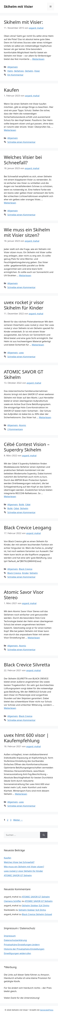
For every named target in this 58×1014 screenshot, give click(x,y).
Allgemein (12, 66)
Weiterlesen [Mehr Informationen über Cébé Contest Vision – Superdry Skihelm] (10, 496)
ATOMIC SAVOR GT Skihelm (23, 374)
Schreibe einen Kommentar (21, 142)
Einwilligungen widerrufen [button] (17, 953)
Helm (10, 70)
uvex (21, 352)
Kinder (25, 573)
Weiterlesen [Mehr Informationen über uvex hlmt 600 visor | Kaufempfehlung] (21, 793)
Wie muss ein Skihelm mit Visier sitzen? (27, 232)
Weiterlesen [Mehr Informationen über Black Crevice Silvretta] (10, 708)
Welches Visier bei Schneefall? (23, 160)
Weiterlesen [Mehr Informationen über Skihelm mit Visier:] (38, 59)
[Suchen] (43, 835)
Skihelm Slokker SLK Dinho (35, 905)
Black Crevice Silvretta (27, 665)
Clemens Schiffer (12, 901)
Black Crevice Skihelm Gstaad (37, 914)
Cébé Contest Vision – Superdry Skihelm (26, 447)
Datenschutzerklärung (15, 940)
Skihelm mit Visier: (23, 22)
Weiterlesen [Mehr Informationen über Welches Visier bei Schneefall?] (10, 202)
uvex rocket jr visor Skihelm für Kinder (24, 305)
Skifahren (19, 70)
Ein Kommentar (15, 74)
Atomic (22, 425)
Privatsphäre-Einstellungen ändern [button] (22, 944)
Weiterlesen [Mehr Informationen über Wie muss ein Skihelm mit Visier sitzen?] (25, 275)
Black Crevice (25, 568)
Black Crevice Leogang (27, 527)
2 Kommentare (15, 429)
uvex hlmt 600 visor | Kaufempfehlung (26, 738)
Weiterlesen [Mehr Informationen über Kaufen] (10, 130)
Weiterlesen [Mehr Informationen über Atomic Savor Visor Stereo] (34, 637)
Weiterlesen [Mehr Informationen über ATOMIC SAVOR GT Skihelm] (45, 417)
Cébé (27, 504)
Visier (37, 70)
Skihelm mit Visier (18, 6)
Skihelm (29, 70)
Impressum (10, 935)
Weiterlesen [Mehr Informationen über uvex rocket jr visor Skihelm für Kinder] (38, 344)
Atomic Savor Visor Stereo (24, 594)
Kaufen (11, 90)
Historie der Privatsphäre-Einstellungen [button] (24, 948)
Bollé (21, 504)
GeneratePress (46, 1010)
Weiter (18, 819)
